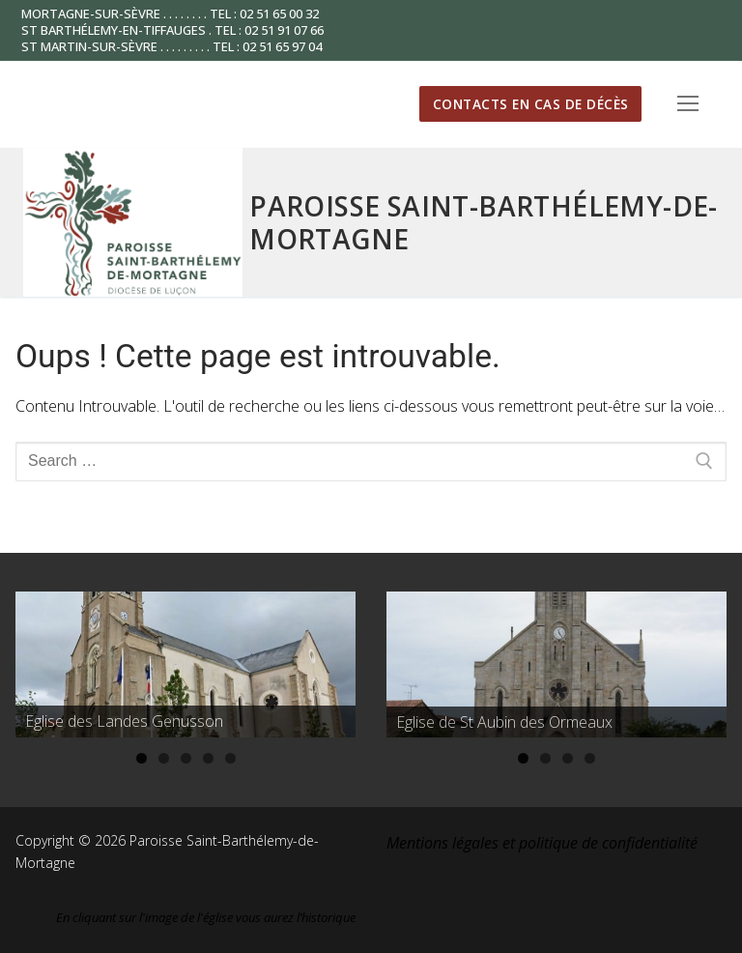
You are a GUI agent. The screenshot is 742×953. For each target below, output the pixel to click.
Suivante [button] (331, 659)
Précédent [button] (39, 659)
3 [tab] (186, 758)
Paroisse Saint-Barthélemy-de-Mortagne (483, 222)
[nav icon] (688, 104)
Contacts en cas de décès (531, 104)
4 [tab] (208, 758)
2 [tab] (163, 758)
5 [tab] (230, 758)
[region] (185, 664)
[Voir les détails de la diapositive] (185, 664)
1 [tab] (141, 758)
